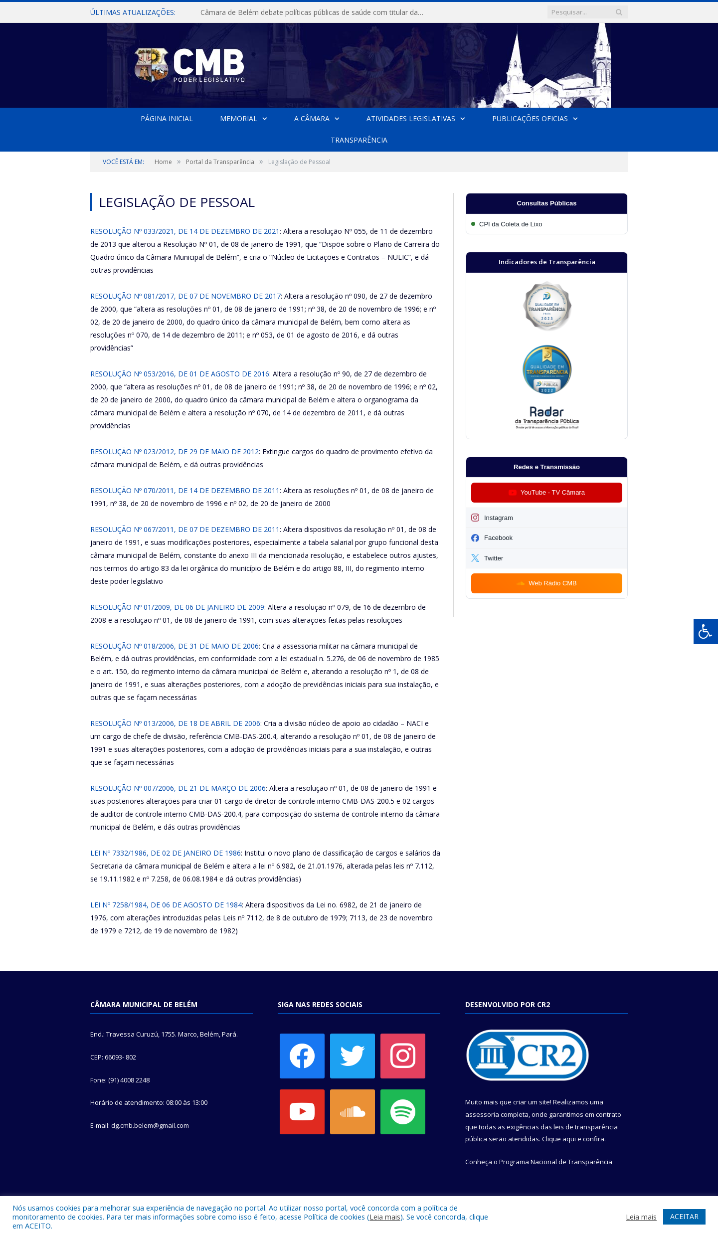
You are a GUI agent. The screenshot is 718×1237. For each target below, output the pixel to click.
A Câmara (312, 118)
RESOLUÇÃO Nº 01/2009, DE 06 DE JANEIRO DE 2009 (177, 607)
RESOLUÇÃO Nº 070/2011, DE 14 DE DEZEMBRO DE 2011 (185, 490)
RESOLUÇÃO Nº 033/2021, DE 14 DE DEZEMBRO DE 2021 (185, 231)
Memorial (238, 118)
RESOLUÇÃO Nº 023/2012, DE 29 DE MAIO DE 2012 (174, 451)
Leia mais (384, 1217)
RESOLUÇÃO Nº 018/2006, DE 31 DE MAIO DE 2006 (174, 646)
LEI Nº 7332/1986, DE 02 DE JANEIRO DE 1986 (165, 853)
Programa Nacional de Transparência (555, 1161)
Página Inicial (167, 118)
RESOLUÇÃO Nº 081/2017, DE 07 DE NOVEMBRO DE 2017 (185, 296)
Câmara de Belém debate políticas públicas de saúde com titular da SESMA (315, 12)
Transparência (359, 140)
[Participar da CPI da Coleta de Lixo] (546, 224)
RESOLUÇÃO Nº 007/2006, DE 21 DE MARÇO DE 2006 (178, 788)
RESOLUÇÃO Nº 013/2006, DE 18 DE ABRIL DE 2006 (175, 723)
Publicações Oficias (530, 118)
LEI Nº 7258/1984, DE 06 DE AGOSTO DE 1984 (166, 904)
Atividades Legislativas (410, 118)
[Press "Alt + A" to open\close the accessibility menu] (706, 631)
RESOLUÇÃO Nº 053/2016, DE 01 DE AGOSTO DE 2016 (179, 373)
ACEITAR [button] (684, 1216)
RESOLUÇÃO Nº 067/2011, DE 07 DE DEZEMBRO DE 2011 (185, 529)
